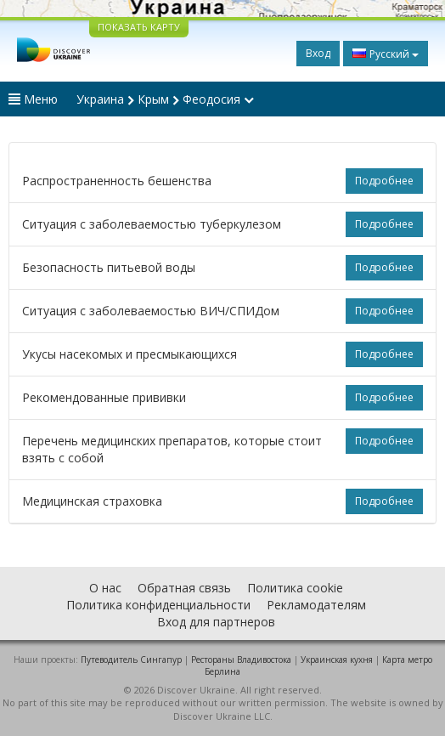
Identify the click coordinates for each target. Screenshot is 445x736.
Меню (33, 99)
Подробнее (384, 180)
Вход (318, 53)
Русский (385, 53)
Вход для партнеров (216, 622)
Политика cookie (295, 588)
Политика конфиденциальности (158, 605)
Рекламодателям (316, 605)
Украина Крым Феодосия (165, 99)
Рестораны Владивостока (241, 659)
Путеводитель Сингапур (131, 659)
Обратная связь (184, 588)
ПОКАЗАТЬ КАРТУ (139, 26)
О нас (105, 588)
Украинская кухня (337, 659)
